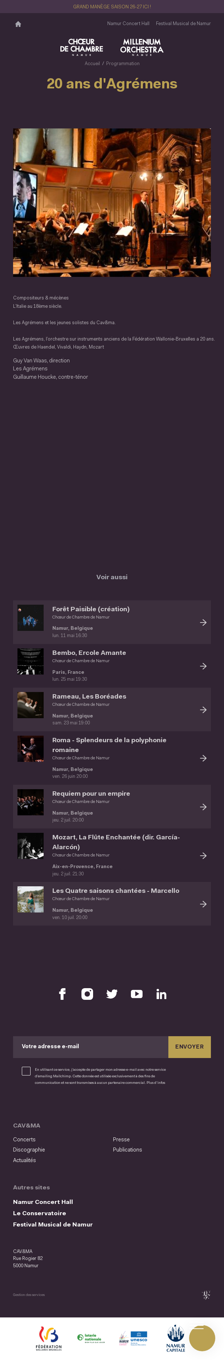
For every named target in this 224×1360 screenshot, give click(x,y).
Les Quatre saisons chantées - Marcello (115, 889)
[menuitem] (61, 1138)
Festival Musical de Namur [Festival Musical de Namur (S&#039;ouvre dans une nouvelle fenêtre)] (183, 23)
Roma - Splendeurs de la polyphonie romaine (109, 743)
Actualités (24, 1158)
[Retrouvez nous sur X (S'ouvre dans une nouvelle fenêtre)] (112, 992)
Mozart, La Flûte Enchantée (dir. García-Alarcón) (116, 840)
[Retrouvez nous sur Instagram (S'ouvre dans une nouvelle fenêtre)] (87, 992)
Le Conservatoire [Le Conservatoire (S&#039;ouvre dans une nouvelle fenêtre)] (39, 1211)
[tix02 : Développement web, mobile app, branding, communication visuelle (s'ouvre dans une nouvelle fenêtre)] (206, 1292)
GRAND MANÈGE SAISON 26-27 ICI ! (112, 7)
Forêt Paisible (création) (90, 607)
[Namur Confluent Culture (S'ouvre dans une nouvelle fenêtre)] (133, 1337)
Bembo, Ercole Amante (89, 651)
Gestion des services (29, 1292)
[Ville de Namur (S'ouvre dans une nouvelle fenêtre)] (175, 1337)
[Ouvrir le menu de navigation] (202, 1338)
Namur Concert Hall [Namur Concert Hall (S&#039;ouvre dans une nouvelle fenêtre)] (128, 23)
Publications (127, 1148)
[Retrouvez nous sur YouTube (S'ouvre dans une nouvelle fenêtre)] (136, 992)
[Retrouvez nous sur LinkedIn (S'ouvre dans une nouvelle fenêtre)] (161, 992)
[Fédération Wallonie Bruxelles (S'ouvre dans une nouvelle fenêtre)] (48, 1337)
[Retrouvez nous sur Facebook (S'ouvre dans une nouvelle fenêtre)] (62, 992)
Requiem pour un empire (91, 791)
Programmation (123, 63)
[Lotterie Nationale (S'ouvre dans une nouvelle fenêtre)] (90, 1337)
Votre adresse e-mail (50, 1045)
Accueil (92, 63)
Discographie (29, 1148)
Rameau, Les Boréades (89, 694)
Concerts (24, 1138)
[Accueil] (18, 23)
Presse (121, 1138)
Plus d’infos (156, 1080)
